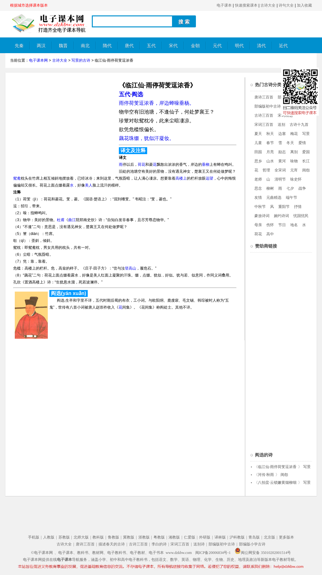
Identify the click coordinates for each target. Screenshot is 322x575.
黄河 (282, 161)
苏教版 (64, 537)
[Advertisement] (63, 121)
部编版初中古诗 (267, 106)
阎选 (137, 94)
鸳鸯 (17, 178)
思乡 (258, 161)
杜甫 (60, 220)
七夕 (290, 188)
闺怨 (306, 170)
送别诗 (199, 544)
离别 (294, 152)
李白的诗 (159, 544)
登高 (128, 268)
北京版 (269, 537)
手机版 (33, 537)
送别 (281, 124)
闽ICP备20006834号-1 (213, 552)
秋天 (270, 133)
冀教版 (128, 537)
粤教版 (159, 537)
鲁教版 (113, 537)
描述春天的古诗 (111, 544)
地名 (294, 225)
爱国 (306, 152)
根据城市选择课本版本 (29, 5)
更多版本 (286, 537)
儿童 (258, 143)
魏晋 (63, 45)
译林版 (220, 537)
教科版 (98, 537)
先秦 (19, 45)
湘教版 (174, 537)
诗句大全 (286, 5)
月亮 (270, 152)
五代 (151, 45)
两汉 (41, 45)
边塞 (282, 133)
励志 (282, 152)
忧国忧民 (300, 216)
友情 (258, 197)
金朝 (195, 45)
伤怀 (270, 225)
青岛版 (254, 537)
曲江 (72, 220)
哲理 (266, 170)
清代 (261, 45)
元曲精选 (273, 197)
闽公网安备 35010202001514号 (263, 552)
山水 (270, 161)
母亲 (258, 225)
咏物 (294, 161)
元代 (217, 45)
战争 (302, 188)
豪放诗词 (261, 216)
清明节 (280, 179)
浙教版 (144, 537)
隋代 (107, 45)
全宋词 (280, 170)
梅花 (294, 133)
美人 (88, 185)
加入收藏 (304, 5)
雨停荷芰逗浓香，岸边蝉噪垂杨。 (156, 103)
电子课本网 (38, 60)
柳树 (270, 188)
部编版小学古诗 (252, 544)
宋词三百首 (263, 124)
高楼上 (181, 178)
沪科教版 (237, 537)
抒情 (298, 206)
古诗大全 (267, 5)
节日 (282, 225)
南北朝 (85, 48)
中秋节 (260, 206)
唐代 (129, 45)
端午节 (291, 197)
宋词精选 (285, 115)
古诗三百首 (263, 115)
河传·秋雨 (266, 474)
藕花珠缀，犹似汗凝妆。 (146, 138)
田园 (258, 152)
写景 (306, 133)
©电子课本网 (42, 552)
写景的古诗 (80, 60)
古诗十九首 (299, 124)
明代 (239, 45)
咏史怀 (296, 179)
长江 (306, 161)
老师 (258, 179)
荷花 (141, 164)
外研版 (204, 537)
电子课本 (224, 5)
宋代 (173, 45)
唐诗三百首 (263, 97)
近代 (283, 45)
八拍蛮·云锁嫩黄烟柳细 (277, 482)
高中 (270, 234)
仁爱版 (189, 537)
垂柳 (205, 164)
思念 (258, 188)
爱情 (302, 143)
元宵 (294, 170)
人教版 (48, 537)
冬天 (290, 143)
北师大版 (81, 537)
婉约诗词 (281, 216)
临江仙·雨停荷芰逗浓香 (277, 467)
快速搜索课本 (246, 5)
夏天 (258, 133)
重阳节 (284, 206)
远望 (209, 178)
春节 (270, 143)
